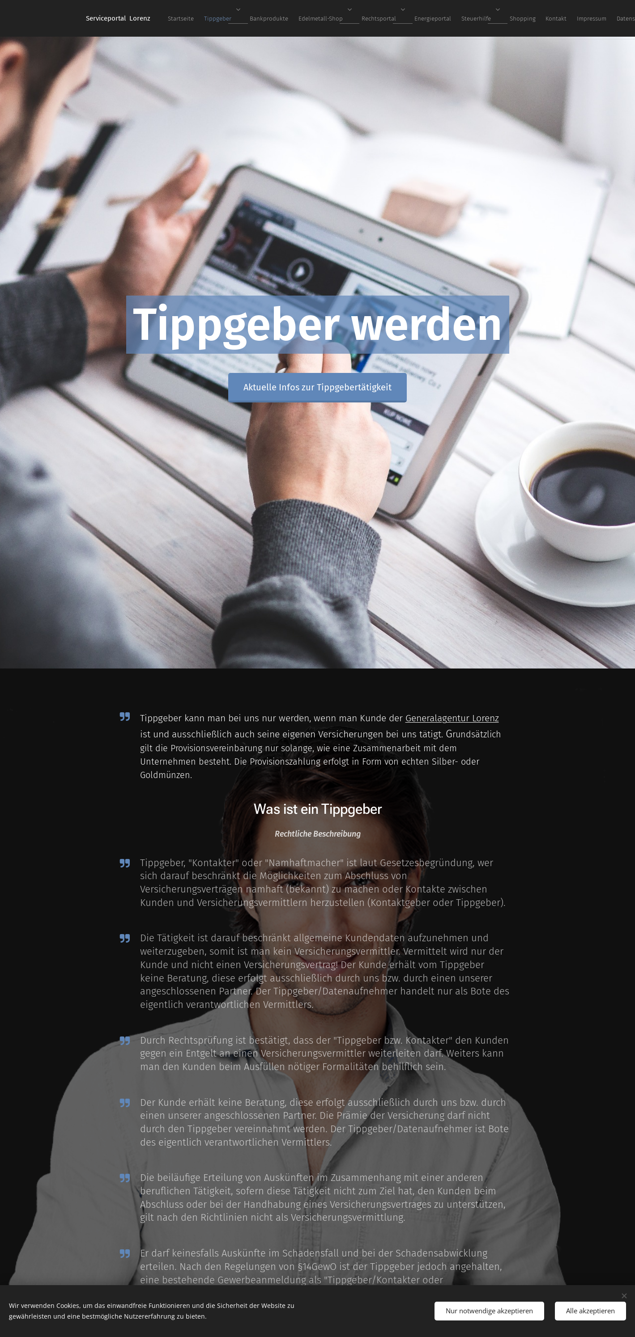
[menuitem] (296, 18)
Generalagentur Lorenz (452, 718)
